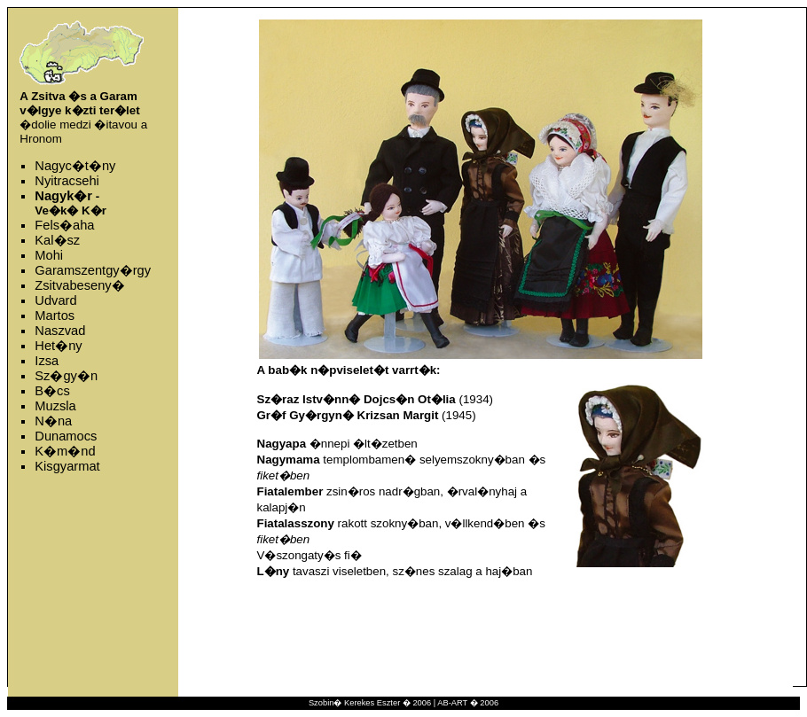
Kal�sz (57, 240)
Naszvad (60, 330)
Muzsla (55, 406)
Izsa (47, 361)
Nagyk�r (63, 196)
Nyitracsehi (67, 181)
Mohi (49, 255)
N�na (53, 421)
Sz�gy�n (66, 376)
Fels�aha (64, 225)
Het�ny (58, 346)
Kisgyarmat (67, 466)
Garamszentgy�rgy (93, 270)
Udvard (55, 300)
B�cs (52, 391)
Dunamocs (66, 436)
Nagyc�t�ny (75, 166)
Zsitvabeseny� (79, 285)
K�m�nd (65, 451)
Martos (54, 315)
